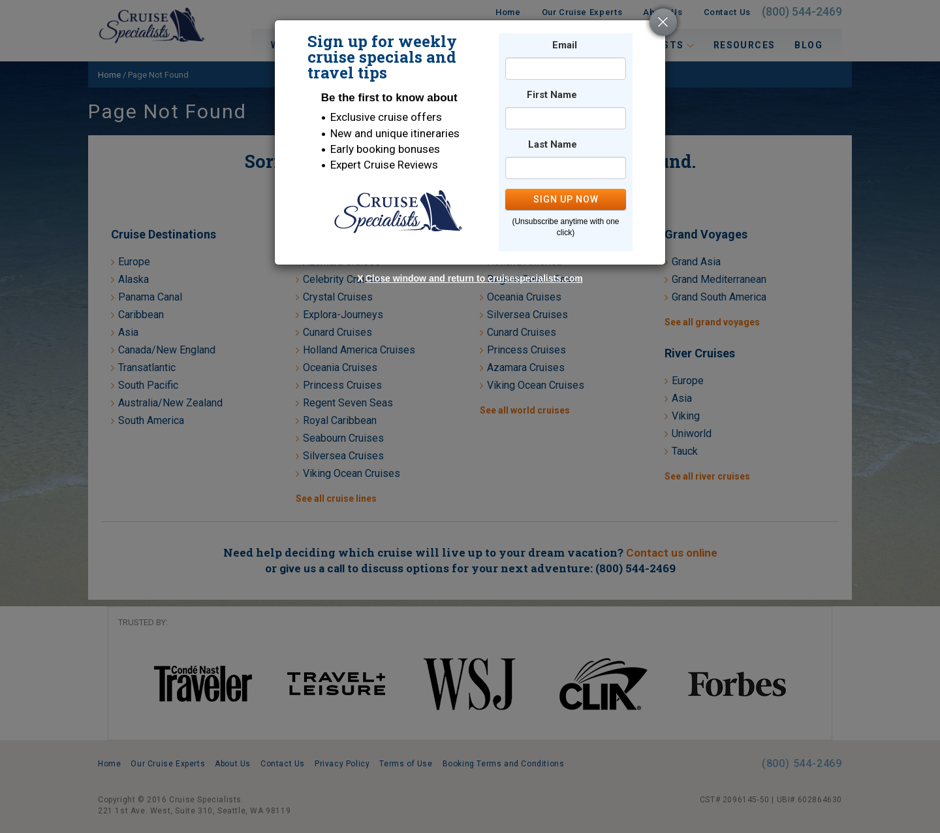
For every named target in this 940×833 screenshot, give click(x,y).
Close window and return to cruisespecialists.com (474, 278)
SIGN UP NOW (566, 199)
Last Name (552, 144)
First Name (552, 95)
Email (564, 45)
